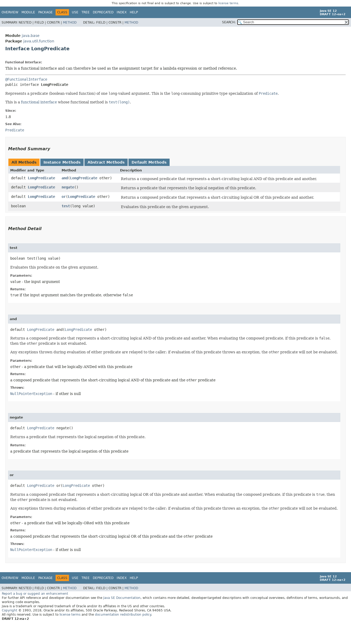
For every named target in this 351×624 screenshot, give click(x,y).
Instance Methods (62, 162)
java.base (31, 36)
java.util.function (38, 41)
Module (28, 12)
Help (134, 12)
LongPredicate (41, 178)
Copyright (9, 610)
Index (122, 12)
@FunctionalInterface (26, 79)
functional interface (39, 102)
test (66, 206)
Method (70, 22)
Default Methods (149, 162)
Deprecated (103, 12)
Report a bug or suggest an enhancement (35, 593)
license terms (228, 3)
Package (45, 12)
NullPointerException (31, 394)
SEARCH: (229, 22)
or (64, 196)
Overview (10, 12)
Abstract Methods (106, 162)
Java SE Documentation (122, 598)
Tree (86, 12)
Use (75, 12)
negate (68, 187)
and (65, 178)
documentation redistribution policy (123, 614)
